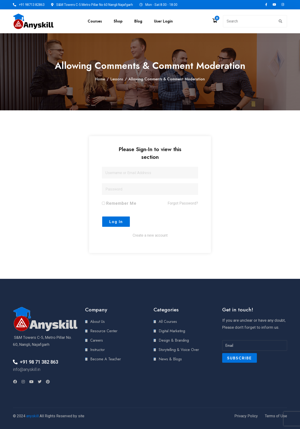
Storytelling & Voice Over (179, 349)
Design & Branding (174, 340)
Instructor (97, 349)
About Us (97, 321)
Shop (118, 21)
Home (100, 79)
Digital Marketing (172, 331)
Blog (138, 21)
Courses (95, 21)
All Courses (168, 321)
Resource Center (103, 331)
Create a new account (150, 235)
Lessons (116, 79)
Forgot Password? (183, 203)
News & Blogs (170, 359)
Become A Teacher (105, 359)
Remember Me (119, 203)
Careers (96, 340)
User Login (163, 21)
